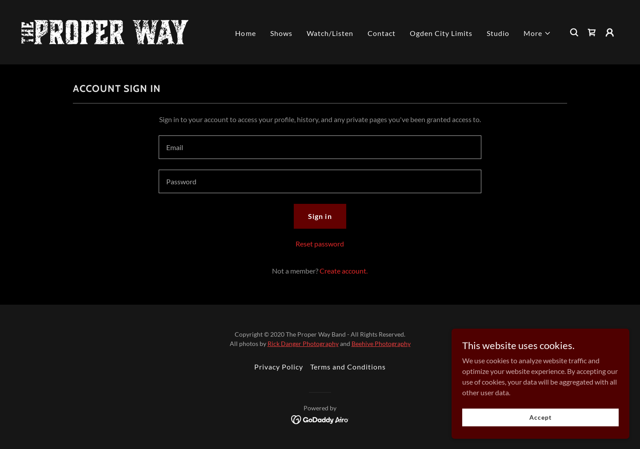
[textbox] (320, 147)
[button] (537, 33)
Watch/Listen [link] (330, 33)
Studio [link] (498, 33)
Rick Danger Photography (303, 343)
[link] (104, 31)
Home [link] (245, 33)
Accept (540, 417)
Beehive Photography (381, 343)
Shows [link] (281, 33)
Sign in (320, 216)
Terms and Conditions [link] (348, 366)
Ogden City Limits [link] (441, 33)
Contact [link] (382, 33)
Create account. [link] (344, 270)
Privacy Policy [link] (278, 366)
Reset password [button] (320, 243)
